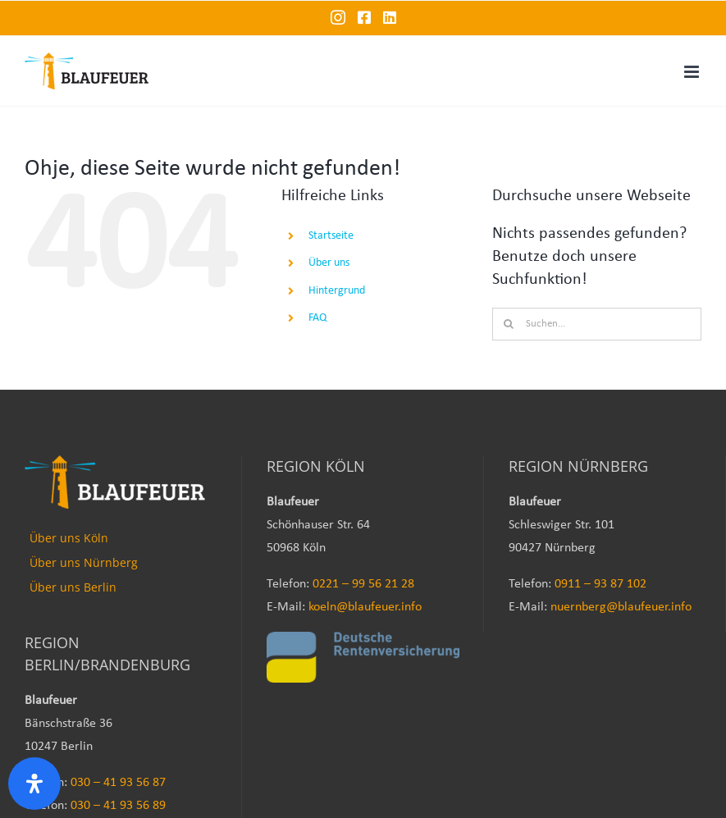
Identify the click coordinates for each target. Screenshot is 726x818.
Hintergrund (336, 291)
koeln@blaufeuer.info (365, 607)
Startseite (331, 236)
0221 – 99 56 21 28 (363, 584)
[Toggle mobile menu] (692, 71)
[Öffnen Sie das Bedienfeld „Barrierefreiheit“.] (34, 783)
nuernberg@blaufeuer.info (621, 607)
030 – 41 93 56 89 (118, 805)
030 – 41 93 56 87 (118, 782)
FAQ (317, 318)
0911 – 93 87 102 (600, 584)
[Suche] (508, 324)
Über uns (328, 263)
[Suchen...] (596, 324)
